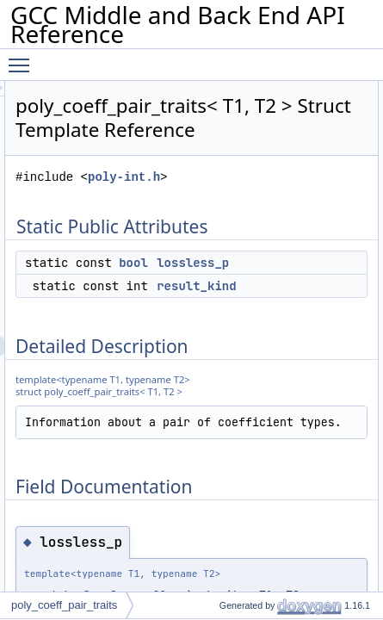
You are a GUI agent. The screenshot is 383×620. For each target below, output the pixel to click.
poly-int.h (281, 201)
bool (291, 286)
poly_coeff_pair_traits (64, 604)
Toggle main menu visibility (23, 57)
